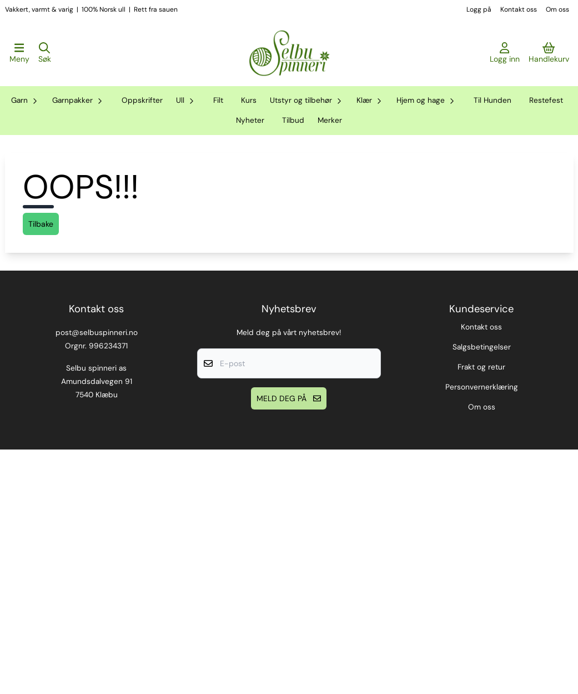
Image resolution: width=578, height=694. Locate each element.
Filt (218, 100)
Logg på (478, 9)
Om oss (557, 9)
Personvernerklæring (481, 631)
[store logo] (289, 53)
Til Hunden (492, 100)
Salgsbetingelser (482, 591)
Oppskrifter (142, 100)
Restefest (546, 100)
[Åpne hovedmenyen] (19, 53)
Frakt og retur (481, 611)
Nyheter (250, 120)
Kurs (249, 100)
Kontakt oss (518, 9)
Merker (330, 120)
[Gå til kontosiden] (504, 53)
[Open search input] (44, 53)
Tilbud (293, 120)
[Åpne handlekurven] (549, 53)
